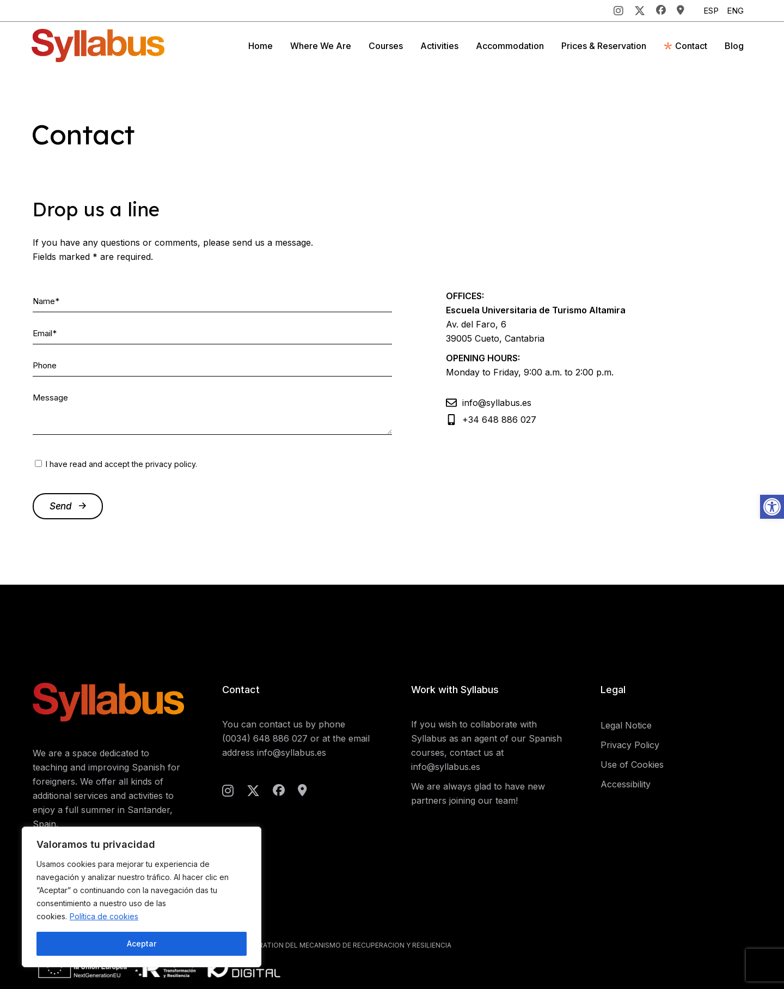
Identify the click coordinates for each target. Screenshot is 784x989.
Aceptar (141, 943)
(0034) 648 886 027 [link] (265, 738)
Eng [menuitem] (735, 10)
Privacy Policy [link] (630, 744)
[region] (141, 897)
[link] (772, 507)
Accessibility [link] (626, 784)
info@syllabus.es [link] (291, 752)
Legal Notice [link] (626, 725)
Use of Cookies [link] (632, 764)
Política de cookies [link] (104, 916)
